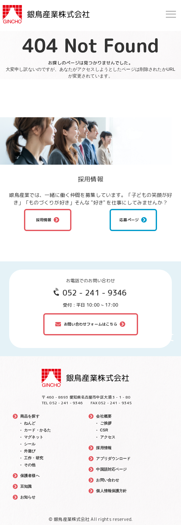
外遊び (29, 451)
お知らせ (28, 497)
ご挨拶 (106, 423)
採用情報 (43, 220)
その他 (29, 465)
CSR (104, 430)
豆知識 (26, 486)
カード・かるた (37, 430)
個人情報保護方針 (111, 491)
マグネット (33, 437)
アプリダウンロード (113, 458)
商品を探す (29, 416)
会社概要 (104, 416)
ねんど (29, 423)
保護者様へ (29, 475)
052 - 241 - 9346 (95, 292)
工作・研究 (33, 458)
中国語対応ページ (111, 469)
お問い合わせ (107, 480)
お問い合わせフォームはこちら (91, 324)
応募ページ (129, 220)
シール (29, 444)
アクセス (108, 437)
